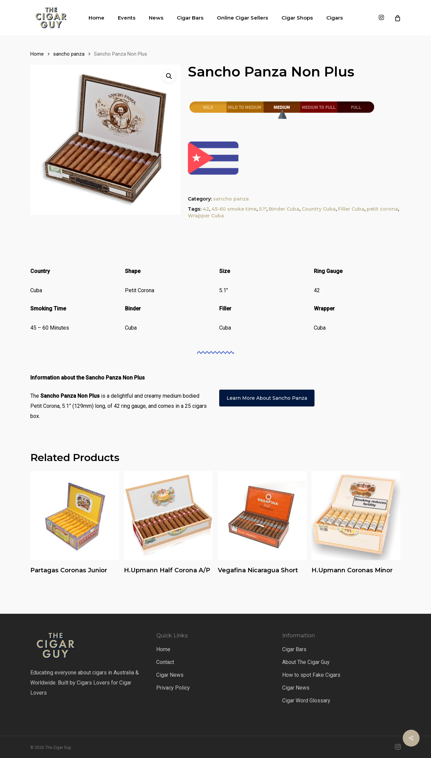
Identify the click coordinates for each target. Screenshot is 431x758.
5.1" (262, 209)
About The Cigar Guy (306, 662)
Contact (165, 662)
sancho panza (69, 54)
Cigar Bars (294, 649)
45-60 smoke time (234, 209)
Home (37, 54)
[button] (169, 76)
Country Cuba (319, 209)
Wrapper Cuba (206, 216)
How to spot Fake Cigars (311, 675)
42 (206, 209)
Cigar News (170, 675)
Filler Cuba (351, 209)
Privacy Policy (173, 688)
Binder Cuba (284, 209)
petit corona (382, 209)
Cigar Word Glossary (306, 700)
